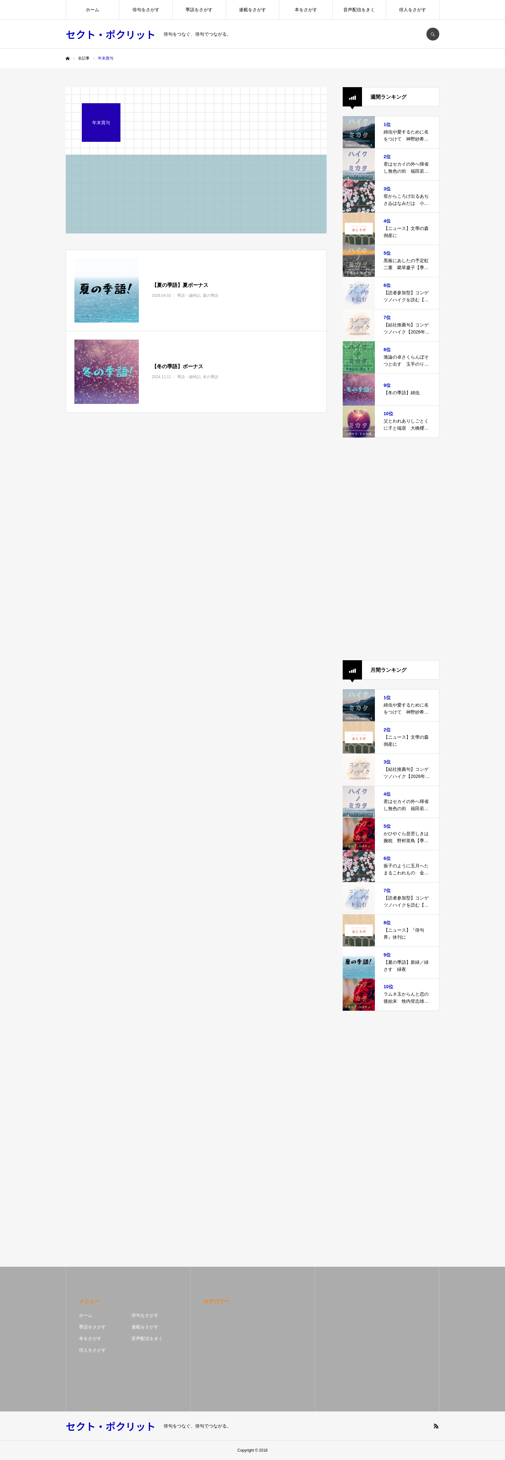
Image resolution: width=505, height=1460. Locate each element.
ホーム (92, 9)
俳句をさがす (145, 9)
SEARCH (432, 34)
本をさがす (306, 9)
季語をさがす (199, 9)
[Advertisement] (391, 548)
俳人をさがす (412, 9)
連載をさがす (252, 9)
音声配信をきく (359, 9)
